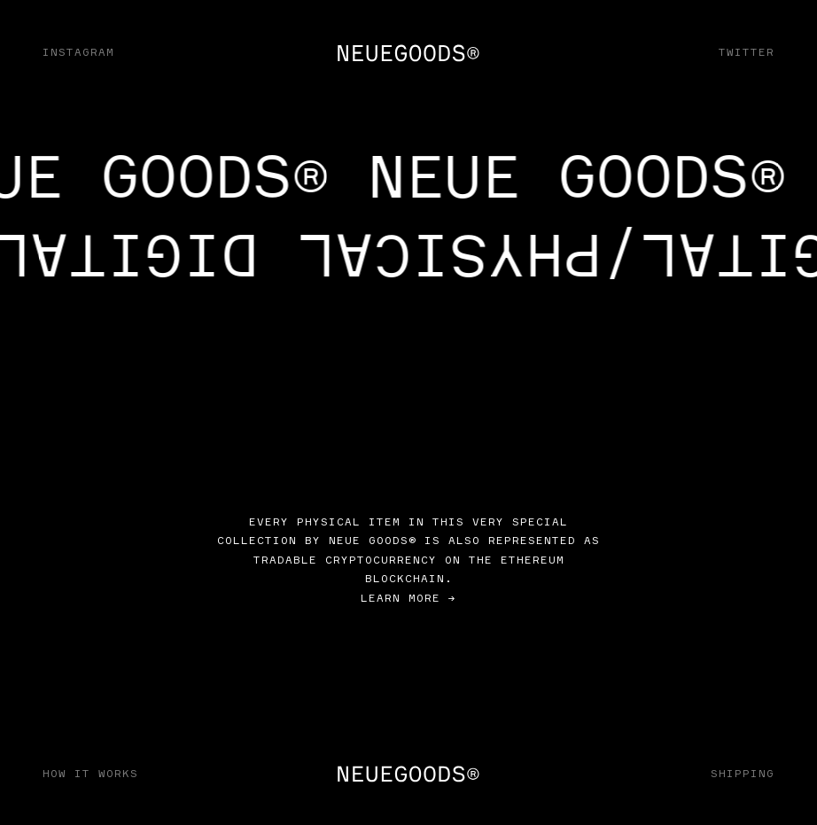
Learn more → (408, 597)
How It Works (90, 773)
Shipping (742, 773)
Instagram (78, 51)
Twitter (746, 51)
